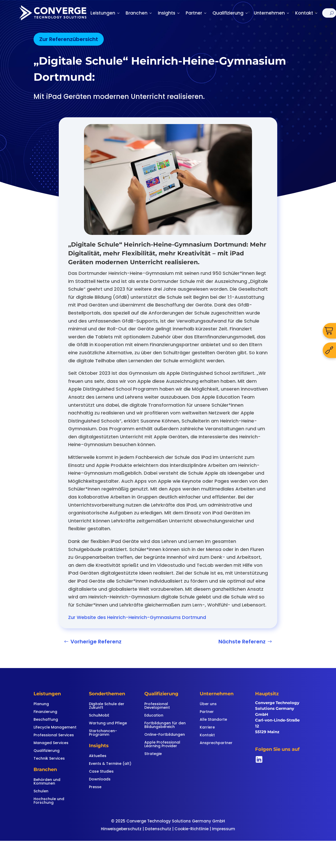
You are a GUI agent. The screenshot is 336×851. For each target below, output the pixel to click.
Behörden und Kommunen (47, 782)
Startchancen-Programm (103, 733)
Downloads (100, 779)
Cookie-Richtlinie (192, 829)
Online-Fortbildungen (164, 735)
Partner (196, 13)
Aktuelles (97, 756)
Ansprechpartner (216, 743)
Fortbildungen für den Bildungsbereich (165, 725)
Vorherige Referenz (95, 641)
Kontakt (306, 13)
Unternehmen (272, 13)
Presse (95, 787)
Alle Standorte (213, 720)
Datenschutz (158, 829)
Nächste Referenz (242, 641)
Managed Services (51, 743)
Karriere (207, 727)
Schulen (41, 791)
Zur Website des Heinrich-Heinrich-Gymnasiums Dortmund (137, 617)
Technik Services (49, 759)
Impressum (223, 829)
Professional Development (157, 706)
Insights (169, 13)
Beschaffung (46, 720)
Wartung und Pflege (108, 723)
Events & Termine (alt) (110, 764)
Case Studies (101, 772)
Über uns (208, 704)
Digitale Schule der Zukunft (106, 706)
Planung (41, 704)
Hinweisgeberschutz (121, 829)
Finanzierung (45, 712)
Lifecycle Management (55, 727)
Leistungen (105, 13)
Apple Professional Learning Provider (162, 744)
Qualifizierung (230, 13)
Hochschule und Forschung (49, 801)
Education (153, 715)
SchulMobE (99, 715)
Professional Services (54, 735)
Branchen (139, 13)
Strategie (153, 754)
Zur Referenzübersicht (68, 39)
